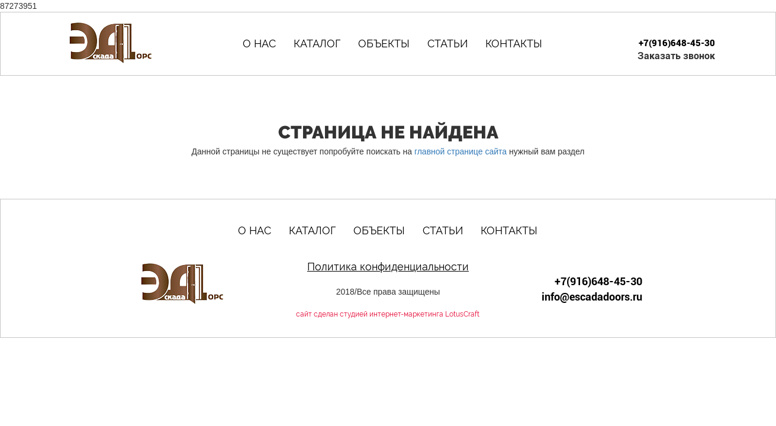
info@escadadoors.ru (592, 297)
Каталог (317, 43)
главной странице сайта (460, 151)
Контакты (513, 43)
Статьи (447, 43)
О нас (259, 43)
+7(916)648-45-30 (677, 43)
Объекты (384, 43)
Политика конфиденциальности (388, 266)
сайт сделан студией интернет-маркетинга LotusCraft (387, 314)
